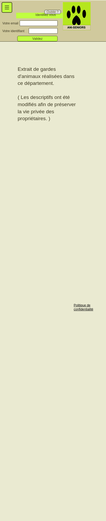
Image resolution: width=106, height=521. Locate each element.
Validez (37, 39)
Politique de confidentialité (83, 307)
